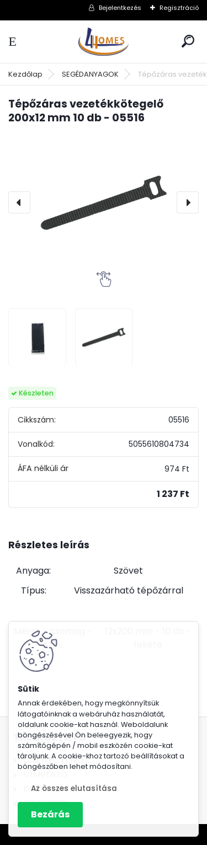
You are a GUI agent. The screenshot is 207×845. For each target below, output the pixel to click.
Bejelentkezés (120, 7)
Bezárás (50, 814)
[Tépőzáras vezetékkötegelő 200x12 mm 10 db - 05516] (103, 202)
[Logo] (103, 42)
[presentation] (19, 202)
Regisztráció (179, 7)
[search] (188, 41)
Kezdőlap (25, 74)
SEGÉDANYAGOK (90, 74)
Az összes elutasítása (74, 788)
